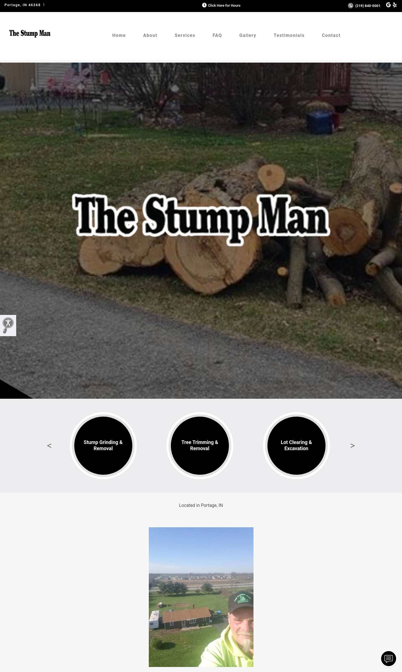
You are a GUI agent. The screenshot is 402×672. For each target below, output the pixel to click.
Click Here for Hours (220, 5)
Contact (331, 35)
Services (185, 35)
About (150, 35)
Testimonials (289, 35)
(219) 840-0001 (364, 6)
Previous (49, 446)
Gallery (247, 35)
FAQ (217, 35)
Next (352, 446)
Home (119, 35)
